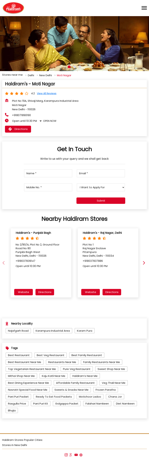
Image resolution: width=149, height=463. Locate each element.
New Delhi (45, 74)
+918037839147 (25, 260)
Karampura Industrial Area (53, 330)
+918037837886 (93, 260)
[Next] (145, 262)
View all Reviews (46, 92)
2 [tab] (74, 66)
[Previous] (4, 262)
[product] (101, 187)
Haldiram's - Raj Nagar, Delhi (102, 232)
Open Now (49, 120)
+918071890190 (21, 114)
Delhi (31, 74)
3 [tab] (79, 66)
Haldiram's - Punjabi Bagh (33, 232)
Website (23, 291)
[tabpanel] (74, 42)
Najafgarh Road (18, 330)
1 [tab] (69, 66)
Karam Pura (84, 330)
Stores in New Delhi (14, 444)
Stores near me (12, 74)
